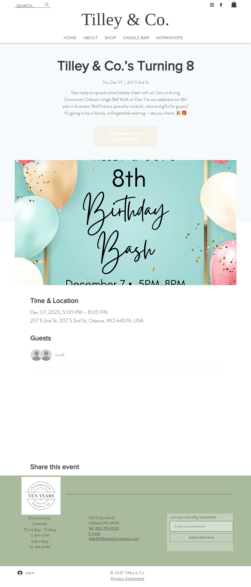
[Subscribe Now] (201, 537)
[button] (234, 4)
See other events (126, 139)
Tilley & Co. (125, 19)
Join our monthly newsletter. (193, 517)
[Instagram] (212, 4)
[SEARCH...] (26, 6)
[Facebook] (221, 4)
